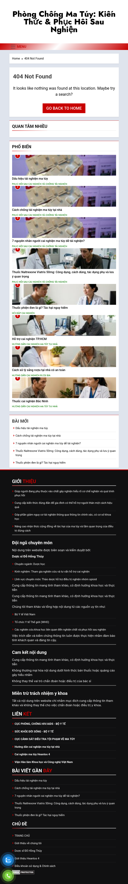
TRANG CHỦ (22, 835)
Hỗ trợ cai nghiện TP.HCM (29, 339)
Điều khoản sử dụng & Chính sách (35, 866)
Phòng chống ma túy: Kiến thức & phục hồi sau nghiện (64, 21)
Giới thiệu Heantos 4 (27, 858)
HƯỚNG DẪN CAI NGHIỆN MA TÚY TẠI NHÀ (35, 344)
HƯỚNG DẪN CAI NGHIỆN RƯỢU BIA (31, 375)
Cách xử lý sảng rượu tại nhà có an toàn (38, 370)
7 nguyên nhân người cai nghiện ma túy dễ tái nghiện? (48, 241)
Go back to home (64, 108)
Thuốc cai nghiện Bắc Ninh (30, 401)
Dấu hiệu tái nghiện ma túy (30, 178)
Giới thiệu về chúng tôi (28, 843)
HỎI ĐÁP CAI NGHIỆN (23, 313)
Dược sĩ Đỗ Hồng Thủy (28, 850)
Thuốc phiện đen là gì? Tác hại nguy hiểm (40, 307)
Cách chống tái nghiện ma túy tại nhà (37, 210)
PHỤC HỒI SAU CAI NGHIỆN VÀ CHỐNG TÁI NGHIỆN (39, 184)
